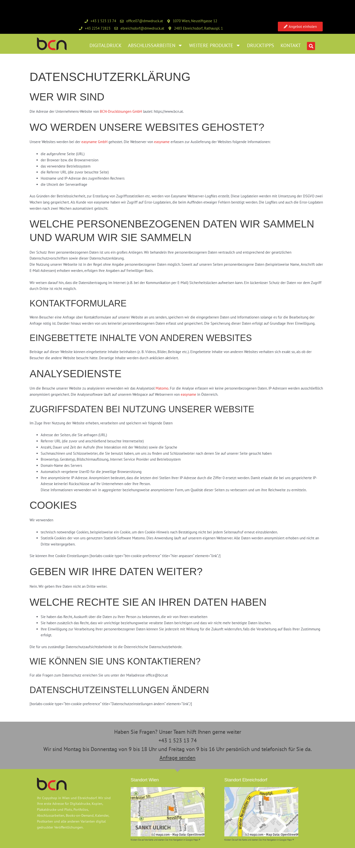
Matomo (162, 388)
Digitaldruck (105, 45)
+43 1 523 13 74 (103, 21)
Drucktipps (260, 45)
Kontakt (291, 45)
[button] (311, 46)
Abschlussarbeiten (155, 45)
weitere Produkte (215, 45)
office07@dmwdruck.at (144, 21)
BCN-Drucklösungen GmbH (121, 111)
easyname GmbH (94, 141)
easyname (162, 141)
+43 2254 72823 (97, 28)
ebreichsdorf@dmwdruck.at (142, 28)
